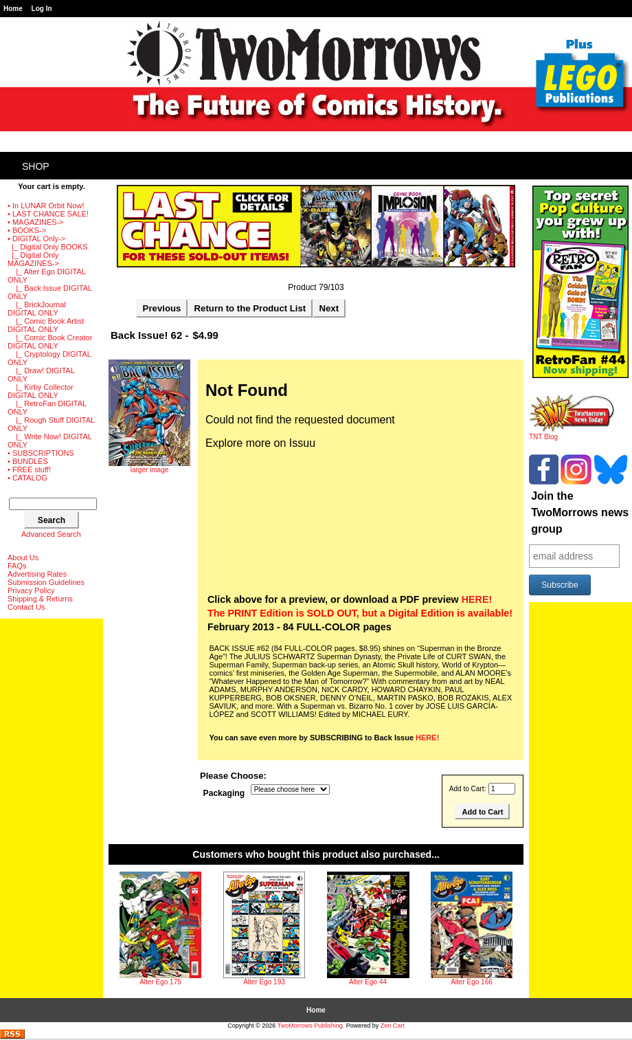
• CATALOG (27, 478)
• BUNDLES (28, 461)
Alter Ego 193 (264, 982)
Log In (42, 8)
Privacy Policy (31, 590)
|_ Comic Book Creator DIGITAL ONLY (50, 341)
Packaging (224, 794)
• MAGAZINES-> (36, 222)
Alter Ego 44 (368, 982)
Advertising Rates (37, 574)
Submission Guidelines (46, 582)
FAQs (17, 566)
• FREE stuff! (29, 469)
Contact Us (26, 607)
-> (36, 238)
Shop (35, 166)
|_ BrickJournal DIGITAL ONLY (37, 308)
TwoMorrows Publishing (310, 1025)
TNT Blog (572, 434)
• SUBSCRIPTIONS (41, 453)
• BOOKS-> (27, 230)
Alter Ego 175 (160, 982)
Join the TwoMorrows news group (580, 512)
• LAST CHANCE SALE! (48, 214)
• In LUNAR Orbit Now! (46, 205)
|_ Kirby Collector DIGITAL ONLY (41, 391)
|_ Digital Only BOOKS (48, 247)
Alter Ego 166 (472, 982)
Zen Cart (393, 1025)
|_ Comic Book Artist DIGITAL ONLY (46, 325)
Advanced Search (51, 534)
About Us (23, 557)
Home (13, 8)
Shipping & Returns (40, 599)
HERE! (477, 599)
